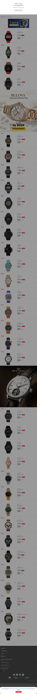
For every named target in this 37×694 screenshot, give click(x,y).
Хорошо (18, 691)
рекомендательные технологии (19, 688)
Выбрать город (18, 10)
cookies (10, 688)
